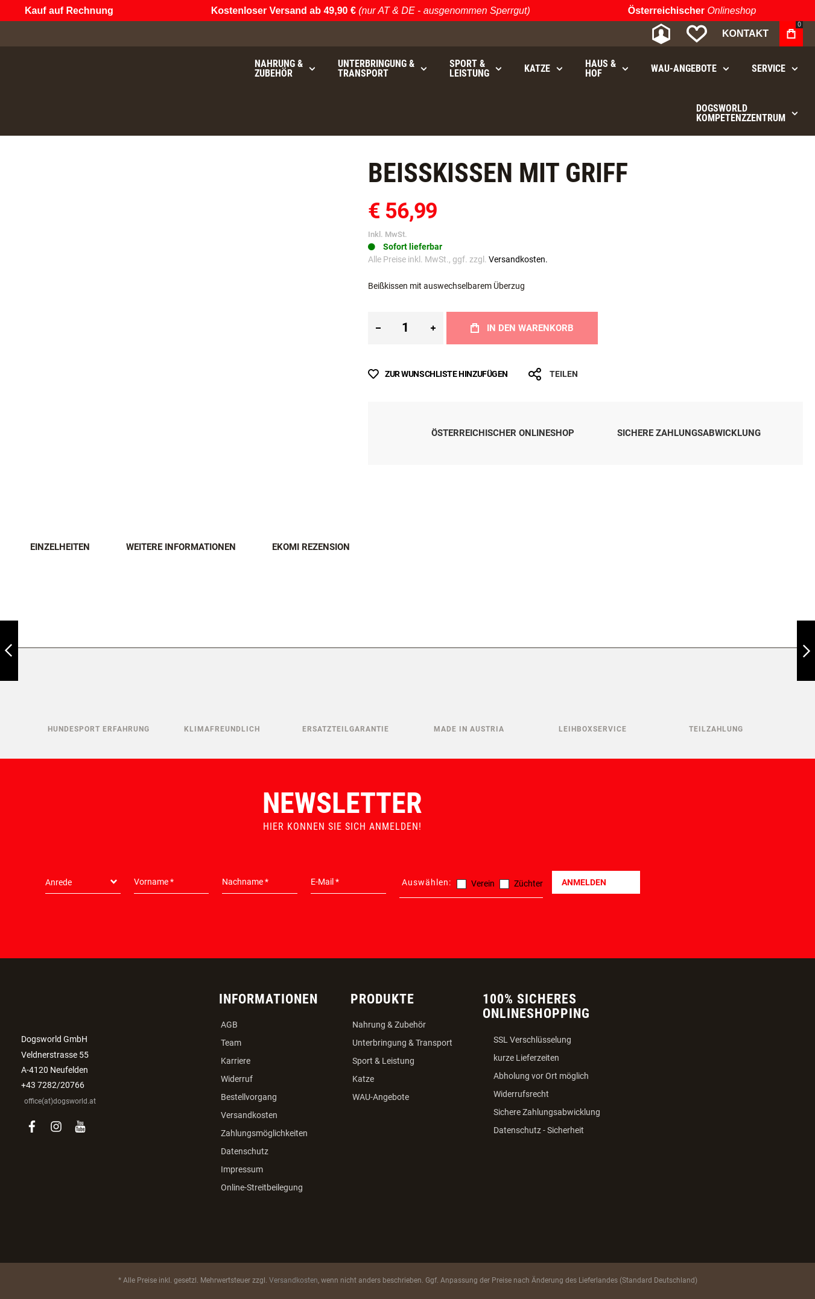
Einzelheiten (60, 547)
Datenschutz (244, 1151)
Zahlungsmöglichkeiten (264, 1133)
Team (231, 1043)
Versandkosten (249, 1115)
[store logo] (75, 34)
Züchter (528, 883)
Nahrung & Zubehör (389, 1024)
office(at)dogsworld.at (60, 1101)
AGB (229, 1024)
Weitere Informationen (181, 547)
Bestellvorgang (249, 1097)
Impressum (242, 1169)
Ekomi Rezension (311, 547)
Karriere (235, 1061)
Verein (483, 883)
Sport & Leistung (383, 1061)
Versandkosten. (518, 259)
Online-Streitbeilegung (262, 1187)
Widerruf (237, 1079)
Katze (363, 1079)
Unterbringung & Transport (402, 1043)
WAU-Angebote (380, 1097)
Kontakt (745, 33)
